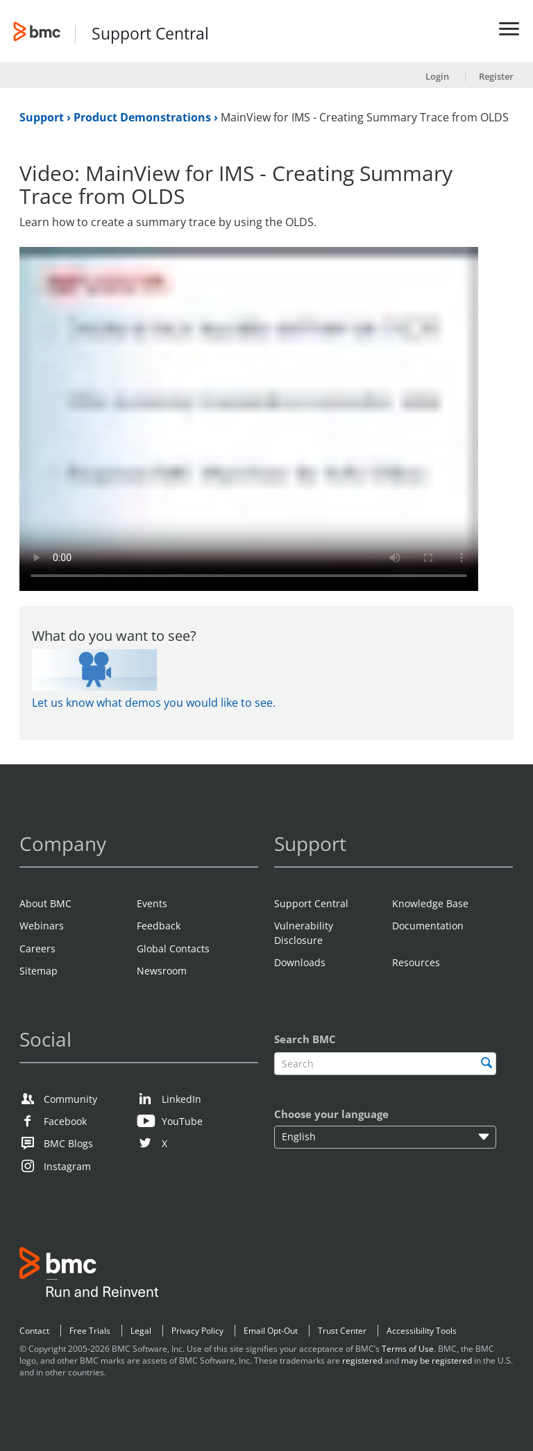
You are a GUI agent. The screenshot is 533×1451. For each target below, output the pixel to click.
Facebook (65, 1121)
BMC (88, 1275)
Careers (37, 948)
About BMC (45, 903)
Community (70, 1099)
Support (43, 117)
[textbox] (385, 1063)
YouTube (182, 1121)
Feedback (158, 925)
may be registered (436, 1360)
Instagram (67, 1166)
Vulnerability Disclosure (303, 932)
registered (362, 1360)
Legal (140, 1331)
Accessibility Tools (422, 1331)
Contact (34, 1331)
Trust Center (342, 1331)
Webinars (41, 925)
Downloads (299, 962)
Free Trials (89, 1331)
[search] (486, 1062)
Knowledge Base (430, 903)
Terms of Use (408, 1349)
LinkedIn (181, 1099)
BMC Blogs (68, 1143)
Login (437, 76)
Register (496, 76)
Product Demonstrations (144, 117)
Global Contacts (173, 948)
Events (152, 903)
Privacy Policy (197, 1331)
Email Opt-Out (271, 1331)
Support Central (150, 34)
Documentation (428, 925)
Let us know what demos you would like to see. (154, 702)
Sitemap (38, 970)
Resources (416, 962)
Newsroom (162, 970)
